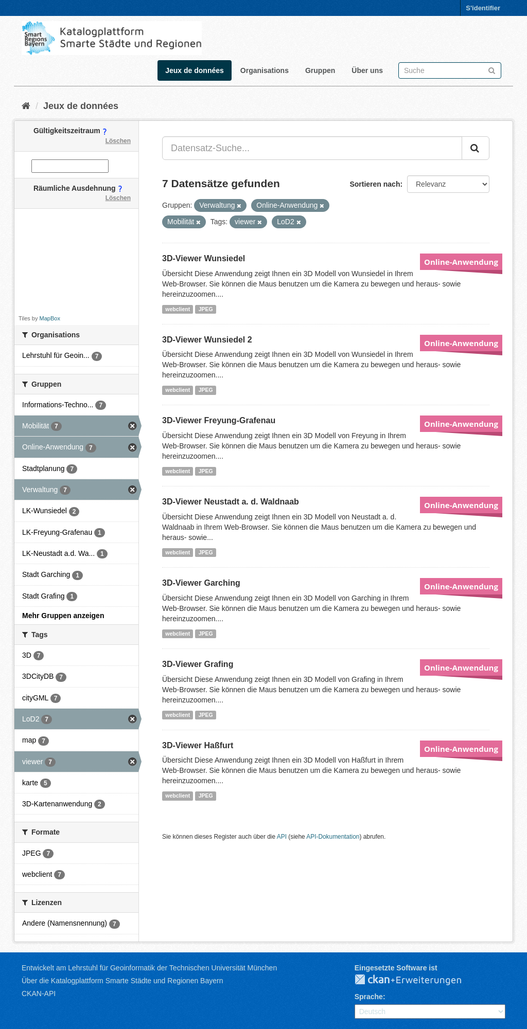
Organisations (264, 70)
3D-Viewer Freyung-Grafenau (218, 420)
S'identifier (483, 8)
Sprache (369, 996)
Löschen (118, 141)
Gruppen (320, 70)
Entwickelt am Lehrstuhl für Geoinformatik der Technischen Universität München (149, 968)
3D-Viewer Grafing (197, 664)
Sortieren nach (374, 184)
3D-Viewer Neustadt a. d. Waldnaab (230, 501)
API (282, 836)
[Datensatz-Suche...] (312, 148)
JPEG (206, 309)
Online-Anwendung (461, 262)
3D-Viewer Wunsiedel (203, 258)
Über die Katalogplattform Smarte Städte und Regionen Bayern (122, 981)
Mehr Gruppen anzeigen (63, 615)
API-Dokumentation (332, 836)
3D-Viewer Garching (201, 583)
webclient (177, 309)
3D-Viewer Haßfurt (197, 745)
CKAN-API (39, 993)
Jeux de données (194, 70)
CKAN (416, 980)
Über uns (367, 70)
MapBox (50, 318)
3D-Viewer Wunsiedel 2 (207, 339)
